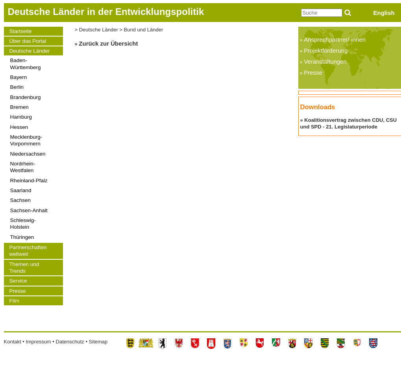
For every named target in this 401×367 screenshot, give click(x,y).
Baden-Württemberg (25, 63)
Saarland (20, 190)
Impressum (38, 342)
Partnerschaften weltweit (28, 250)
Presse (17, 291)
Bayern (18, 77)
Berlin (17, 87)
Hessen (19, 127)
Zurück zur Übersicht (108, 43)
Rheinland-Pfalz (29, 181)
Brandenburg (25, 97)
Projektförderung (325, 50)
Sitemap (98, 342)
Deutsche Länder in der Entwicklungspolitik (106, 11)
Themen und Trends (24, 267)
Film (14, 301)
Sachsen (20, 200)
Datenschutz (70, 342)
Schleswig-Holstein (23, 223)
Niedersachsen (28, 154)
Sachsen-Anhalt (29, 210)
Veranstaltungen (325, 61)
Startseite (20, 31)
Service (18, 281)
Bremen (19, 107)
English (384, 12)
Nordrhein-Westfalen (22, 167)
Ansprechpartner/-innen (335, 39)
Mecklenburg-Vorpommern (26, 140)
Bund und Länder (143, 30)
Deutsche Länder (29, 51)
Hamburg (21, 117)
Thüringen (22, 237)
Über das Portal (27, 41)
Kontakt (12, 342)
